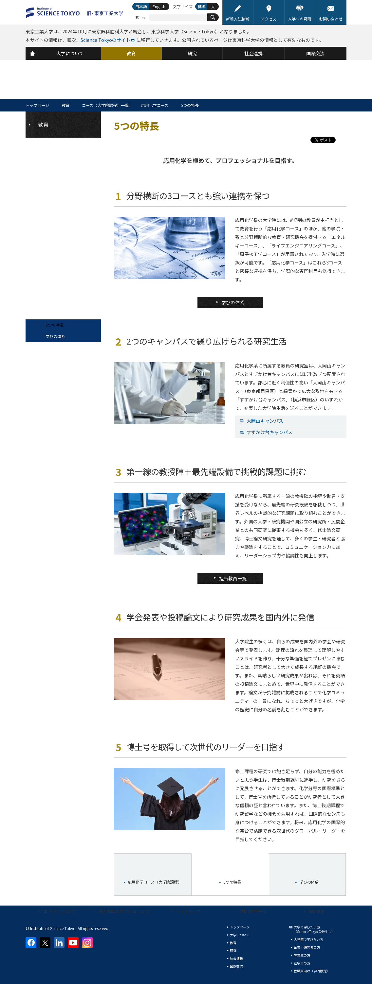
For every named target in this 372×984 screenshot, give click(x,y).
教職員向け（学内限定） (312, 970)
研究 (233, 950)
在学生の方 (302, 962)
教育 (65, 105)
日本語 (141, 6)
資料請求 (317, 911)
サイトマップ (188, 911)
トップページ (37, 105)
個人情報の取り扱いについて (124, 911)
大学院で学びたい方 (308, 939)
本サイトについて (59, 911)
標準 (202, 6)
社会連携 (236, 958)
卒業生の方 (302, 955)
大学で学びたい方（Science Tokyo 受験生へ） (314, 929)
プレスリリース (253, 911)
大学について (240, 934)
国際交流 (236, 966)
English (159, 6)
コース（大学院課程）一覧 (105, 105)
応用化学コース (154, 105)
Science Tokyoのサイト (105, 40)
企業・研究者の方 (307, 947)
